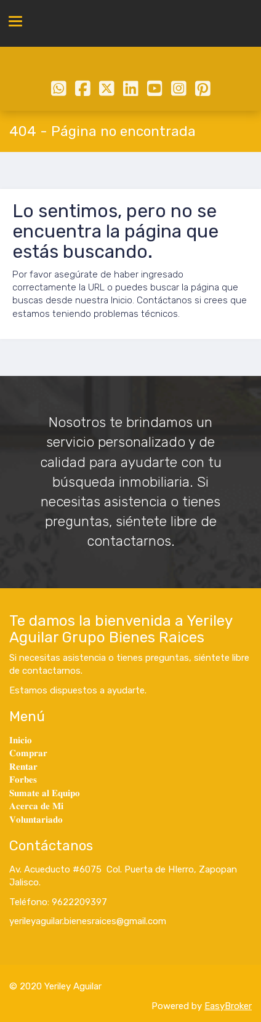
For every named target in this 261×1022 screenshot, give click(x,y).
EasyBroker (228, 1006)
